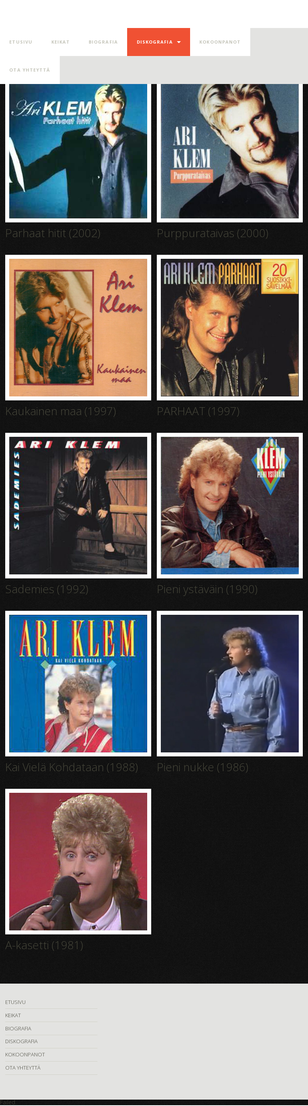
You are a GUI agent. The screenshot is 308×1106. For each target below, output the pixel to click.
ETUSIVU (20, 42)
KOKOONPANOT (220, 42)
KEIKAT (60, 42)
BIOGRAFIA (103, 42)
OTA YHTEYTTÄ (29, 70)
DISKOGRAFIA (155, 42)
